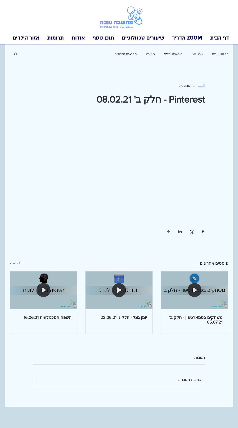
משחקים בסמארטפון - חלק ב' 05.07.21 (195, 319)
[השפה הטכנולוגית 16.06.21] (43, 290)
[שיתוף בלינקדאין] (180, 231)
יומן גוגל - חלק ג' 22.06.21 (123, 317)
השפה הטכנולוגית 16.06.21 (48, 317)
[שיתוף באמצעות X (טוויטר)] (191, 231)
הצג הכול (16, 262)
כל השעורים (220, 54)
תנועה (150, 54)
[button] (26, 38)
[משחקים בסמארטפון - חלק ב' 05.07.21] (194, 290)
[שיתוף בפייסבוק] (203, 231)
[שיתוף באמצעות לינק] (168, 231)
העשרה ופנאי (173, 54)
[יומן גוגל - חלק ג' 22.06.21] (119, 290)
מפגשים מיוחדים (126, 54)
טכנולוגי (197, 54)
